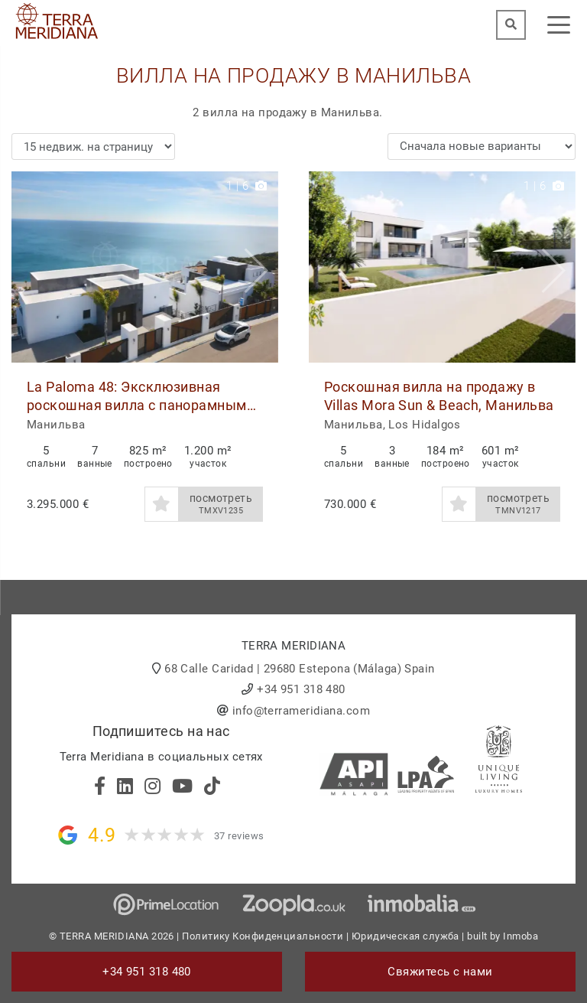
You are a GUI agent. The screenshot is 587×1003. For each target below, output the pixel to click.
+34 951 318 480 (301, 689)
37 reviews (239, 836)
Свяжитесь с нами (440, 972)
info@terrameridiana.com (301, 711)
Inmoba (520, 936)
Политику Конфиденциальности (262, 936)
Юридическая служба (405, 936)
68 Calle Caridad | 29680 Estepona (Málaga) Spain (299, 669)
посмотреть (221, 504)
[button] (261, 267)
